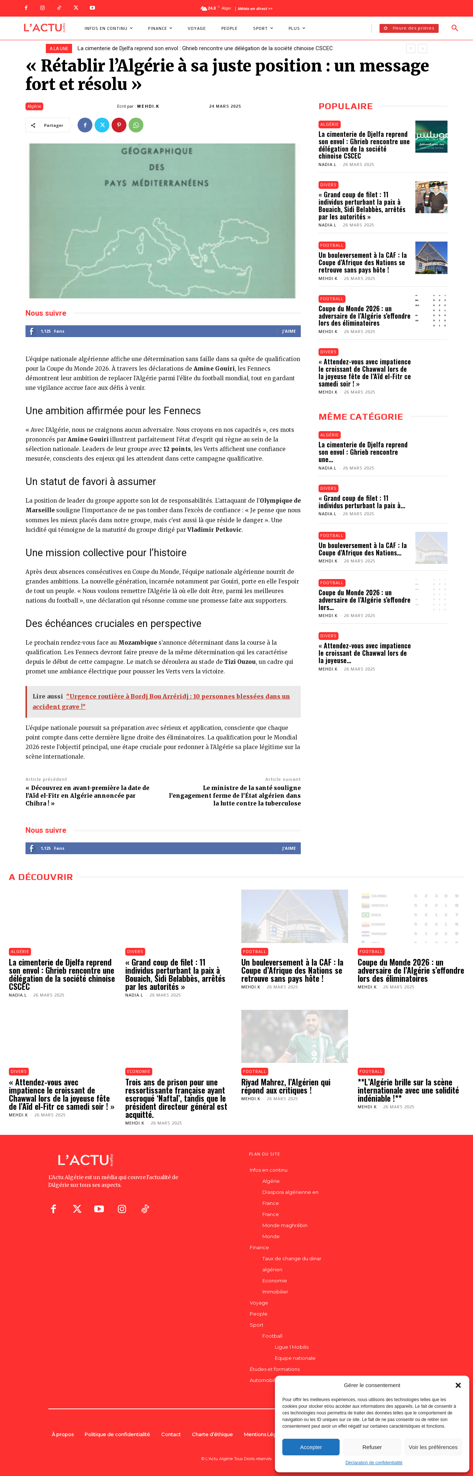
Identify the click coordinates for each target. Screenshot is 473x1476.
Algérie (34, 106)
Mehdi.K (148, 106)
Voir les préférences (433, 1447)
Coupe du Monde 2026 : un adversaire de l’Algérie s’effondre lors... (365, 600)
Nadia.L (328, 164)
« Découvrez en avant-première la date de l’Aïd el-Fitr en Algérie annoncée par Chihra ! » (87, 795)
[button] (458, 1385)
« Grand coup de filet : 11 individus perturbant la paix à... (362, 501)
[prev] (410, 48)
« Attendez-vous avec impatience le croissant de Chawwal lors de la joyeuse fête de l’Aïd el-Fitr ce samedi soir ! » (365, 372)
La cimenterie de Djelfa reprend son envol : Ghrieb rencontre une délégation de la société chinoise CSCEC (205, 48)
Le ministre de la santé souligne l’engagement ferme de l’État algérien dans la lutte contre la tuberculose (235, 795)
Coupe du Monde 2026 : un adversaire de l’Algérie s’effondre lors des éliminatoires (365, 316)
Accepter (311, 1447)
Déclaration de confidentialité (374, 1462)
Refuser (372, 1447)
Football (332, 245)
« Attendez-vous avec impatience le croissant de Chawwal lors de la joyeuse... (365, 653)
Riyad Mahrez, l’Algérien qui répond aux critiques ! (285, 1086)
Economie (138, 1071)
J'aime (289, 331)
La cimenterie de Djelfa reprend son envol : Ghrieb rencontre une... (363, 452)
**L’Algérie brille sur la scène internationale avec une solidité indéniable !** (408, 1090)
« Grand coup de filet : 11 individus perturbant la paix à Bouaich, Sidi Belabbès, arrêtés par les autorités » (362, 205)
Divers (328, 185)
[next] (422, 48)
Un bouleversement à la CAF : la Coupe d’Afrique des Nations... (363, 548)
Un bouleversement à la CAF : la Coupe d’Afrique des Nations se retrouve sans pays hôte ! (363, 262)
